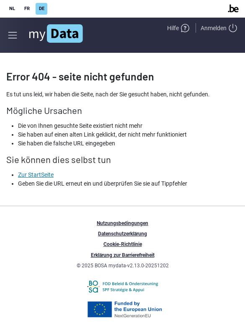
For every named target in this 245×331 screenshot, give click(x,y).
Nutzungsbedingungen (122, 223)
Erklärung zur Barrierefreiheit (123, 255)
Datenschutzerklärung (122, 234)
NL (12, 8)
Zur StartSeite (36, 174)
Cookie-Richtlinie (122, 244)
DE (41, 8)
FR (27, 8)
